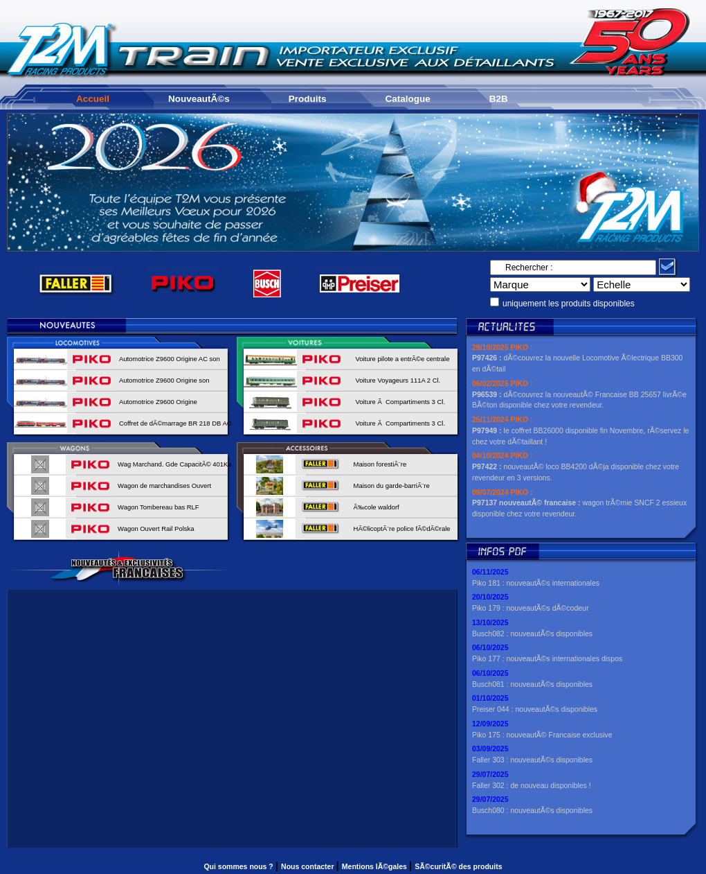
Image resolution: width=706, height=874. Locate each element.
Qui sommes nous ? (239, 866)
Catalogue (408, 99)
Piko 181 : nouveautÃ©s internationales (535, 583)
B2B (498, 99)
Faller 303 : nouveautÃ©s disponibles (532, 759)
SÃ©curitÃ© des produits (458, 866)
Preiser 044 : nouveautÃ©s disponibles (534, 709)
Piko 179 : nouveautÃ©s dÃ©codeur (530, 608)
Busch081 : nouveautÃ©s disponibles (532, 684)
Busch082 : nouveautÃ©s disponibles (532, 633)
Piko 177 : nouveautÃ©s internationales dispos (547, 658)
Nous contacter (308, 866)
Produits (308, 99)
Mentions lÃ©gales (375, 866)
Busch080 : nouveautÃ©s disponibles (532, 810)
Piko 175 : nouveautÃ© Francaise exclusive (542, 735)
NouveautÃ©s (199, 99)
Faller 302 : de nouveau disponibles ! (531, 785)
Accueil (92, 99)
